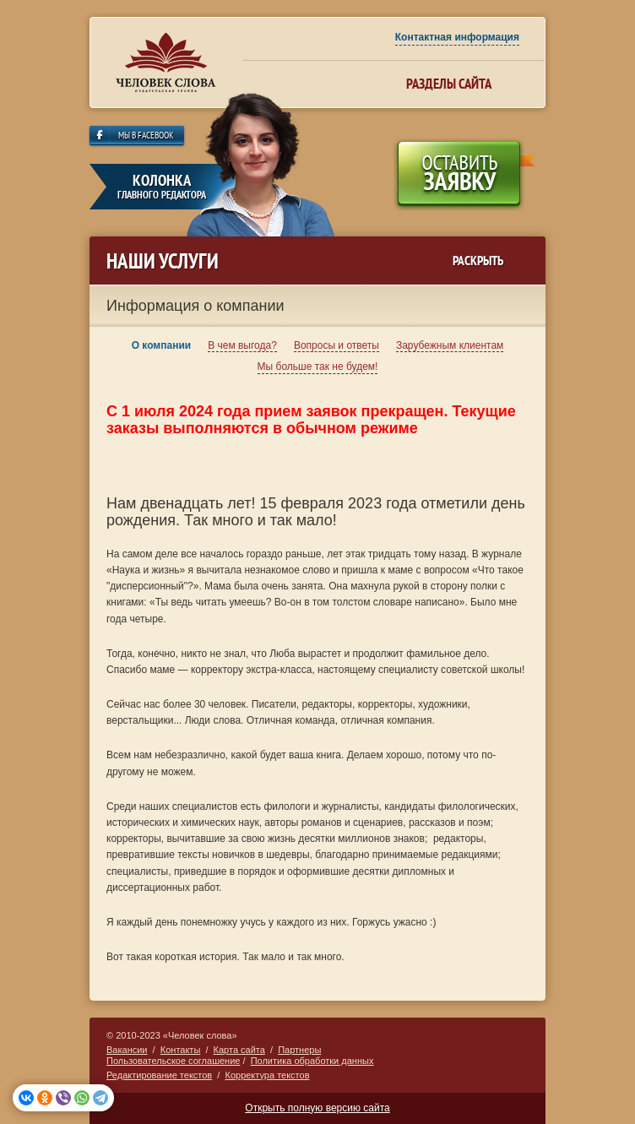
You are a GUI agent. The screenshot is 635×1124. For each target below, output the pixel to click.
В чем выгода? (242, 345)
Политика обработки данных (312, 1061)
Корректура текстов (267, 1075)
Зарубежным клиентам (449, 345)
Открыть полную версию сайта (317, 1108)
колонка (161, 186)
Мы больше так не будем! (318, 366)
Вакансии (127, 1050)
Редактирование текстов (159, 1075)
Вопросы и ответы (336, 345)
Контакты (180, 1050)
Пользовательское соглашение (173, 1061)
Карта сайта (239, 1050)
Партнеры (299, 1050)
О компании (162, 345)
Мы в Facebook (146, 136)
